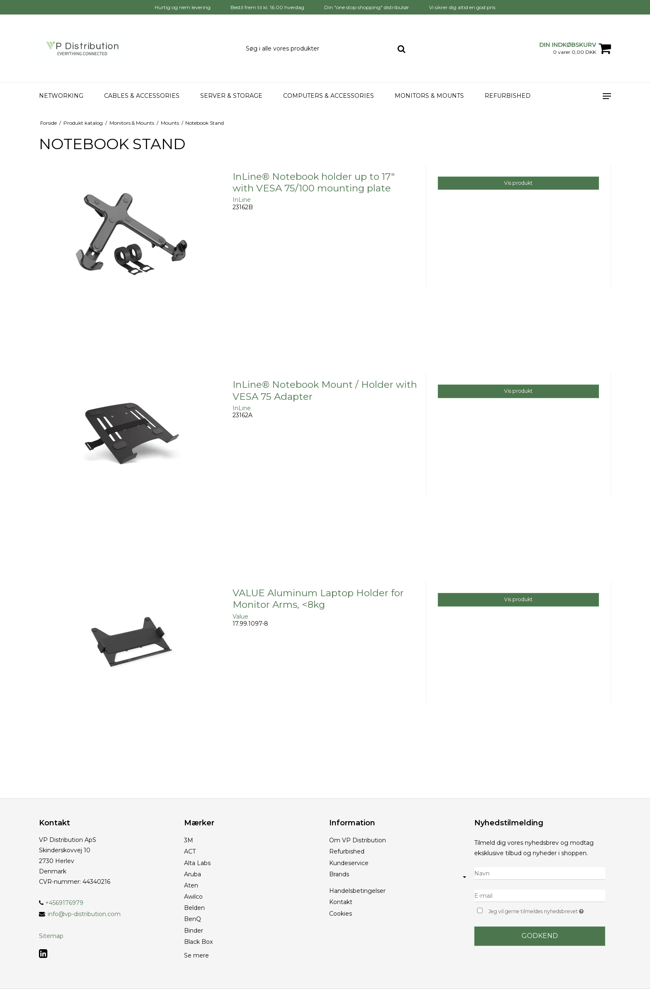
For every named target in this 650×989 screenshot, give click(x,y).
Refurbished (508, 95)
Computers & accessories (328, 95)
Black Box (198, 941)
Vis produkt (518, 183)
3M (188, 840)
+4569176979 (61, 903)
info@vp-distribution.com (84, 914)
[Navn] (539, 873)
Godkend (539, 936)
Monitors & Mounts (429, 95)
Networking (61, 95)
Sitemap (51, 936)
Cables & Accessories (141, 95)
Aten (191, 885)
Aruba (192, 874)
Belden (194, 908)
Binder (193, 930)
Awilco (193, 896)
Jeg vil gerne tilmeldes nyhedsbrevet (546, 910)
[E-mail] (539, 895)
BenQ (192, 919)
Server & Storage (231, 95)
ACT (190, 851)
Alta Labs (197, 863)
